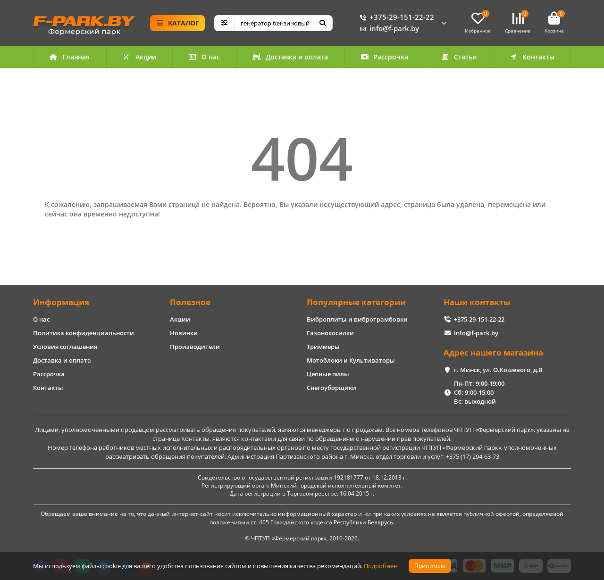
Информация (61, 302)
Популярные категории (356, 302)
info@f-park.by (387, 29)
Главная (70, 56)
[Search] (284, 23)
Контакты (531, 56)
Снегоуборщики (331, 387)
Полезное (190, 302)
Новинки (184, 333)
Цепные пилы (328, 374)
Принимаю (429, 566)
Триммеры (323, 346)
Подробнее (380, 566)
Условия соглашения (65, 346)
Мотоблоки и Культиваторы (351, 360)
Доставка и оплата (290, 56)
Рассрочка (385, 56)
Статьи (459, 56)
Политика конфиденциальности (83, 333)
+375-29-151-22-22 (395, 17)
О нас (204, 56)
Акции (139, 56)
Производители (195, 346)
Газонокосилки (330, 333)
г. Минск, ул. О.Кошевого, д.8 (498, 369)
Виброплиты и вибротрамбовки (357, 319)
